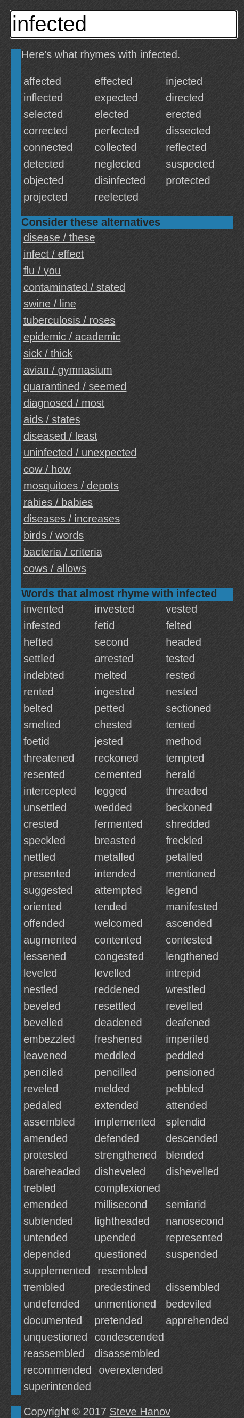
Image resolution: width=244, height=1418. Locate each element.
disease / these (59, 237)
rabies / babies (58, 502)
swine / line (49, 304)
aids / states (51, 419)
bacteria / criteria (62, 552)
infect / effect (53, 254)
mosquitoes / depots (71, 486)
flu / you (42, 270)
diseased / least (60, 436)
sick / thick (47, 353)
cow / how (47, 469)
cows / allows (54, 568)
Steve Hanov (140, 1411)
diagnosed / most (63, 403)
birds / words (53, 535)
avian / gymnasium (67, 370)
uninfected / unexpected (79, 452)
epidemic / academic (71, 337)
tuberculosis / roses (69, 320)
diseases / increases (71, 519)
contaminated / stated (74, 287)
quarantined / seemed (74, 386)
